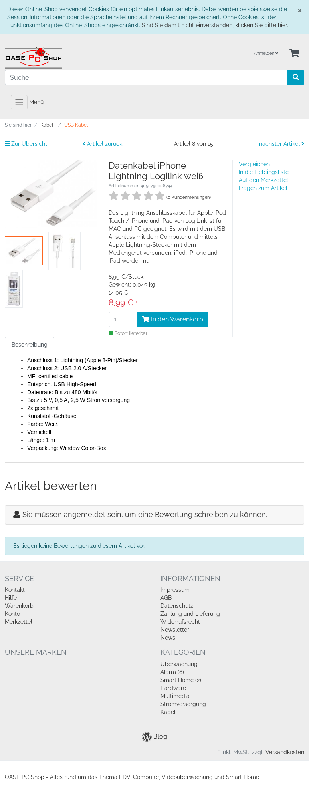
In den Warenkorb (172, 319)
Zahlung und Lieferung (190, 614)
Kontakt (15, 590)
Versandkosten (284, 752)
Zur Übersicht (26, 144)
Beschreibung (30, 344)
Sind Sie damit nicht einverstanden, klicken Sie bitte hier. (215, 25)
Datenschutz (176, 606)
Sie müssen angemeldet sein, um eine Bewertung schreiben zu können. (144, 514)
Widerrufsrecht (180, 622)
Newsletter (174, 629)
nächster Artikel (281, 144)
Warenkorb (19, 606)
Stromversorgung (183, 704)
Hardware (173, 688)
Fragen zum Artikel (263, 188)
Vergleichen (254, 164)
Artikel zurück (102, 144)
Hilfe (11, 598)
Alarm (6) (172, 672)
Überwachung (179, 664)
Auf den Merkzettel (263, 180)
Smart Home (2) (180, 680)
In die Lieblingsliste (264, 172)
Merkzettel (18, 622)
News (167, 637)
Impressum (175, 590)
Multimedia (175, 696)
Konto (12, 614)
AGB (166, 598)
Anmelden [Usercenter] (266, 53)
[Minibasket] (294, 53)
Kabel (168, 712)
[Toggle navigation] (19, 102)
